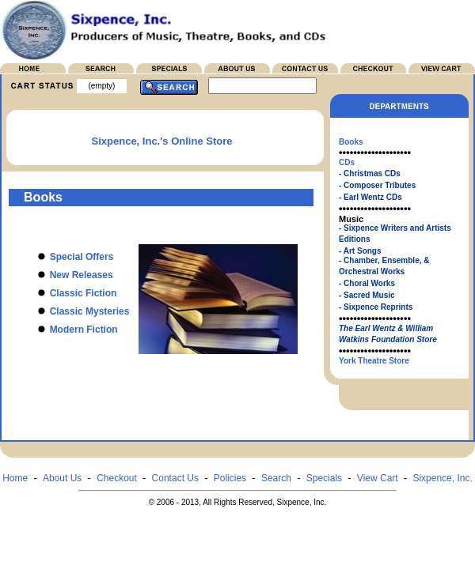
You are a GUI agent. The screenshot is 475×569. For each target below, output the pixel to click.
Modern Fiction (72, 329)
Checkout (117, 478)
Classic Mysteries (78, 311)
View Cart (377, 478)
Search (276, 478)
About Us (62, 478)
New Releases (69, 275)
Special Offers (70, 256)
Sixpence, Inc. (442, 478)
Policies (230, 478)
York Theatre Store (374, 360)
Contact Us (175, 478)
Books (351, 142)
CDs (347, 162)
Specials (324, 478)
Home (15, 478)
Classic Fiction (71, 293)
